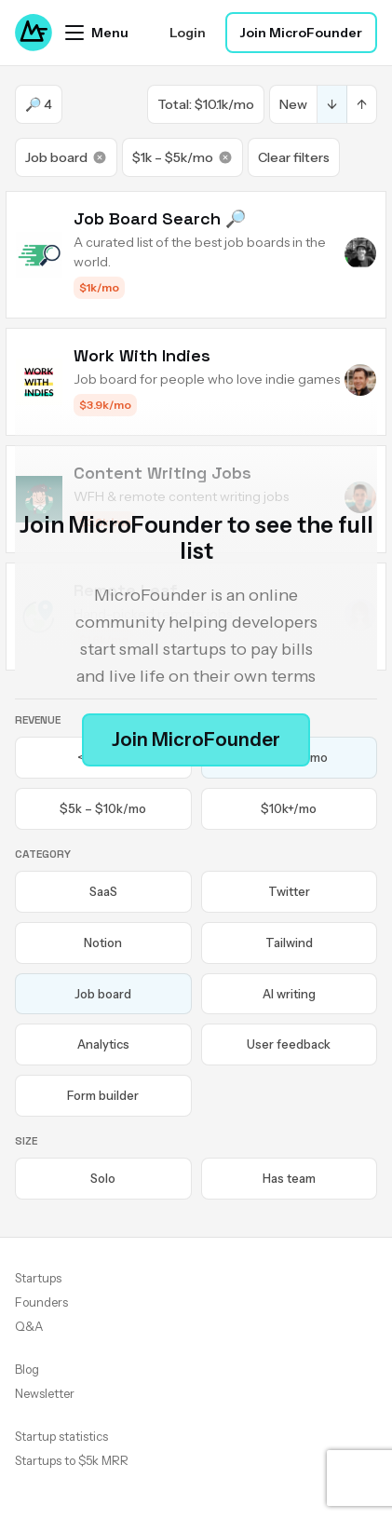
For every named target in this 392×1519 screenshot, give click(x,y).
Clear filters (294, 157)
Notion (103, 942)
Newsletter (44, 1393)
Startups (38, 1277)
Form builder (103, 1095)
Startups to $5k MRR (71, 1460)
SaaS (103, 891)
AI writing (289, 993)
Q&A (29, 1326)
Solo (102, 1178)
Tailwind (289, 942)
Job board (66, 157)
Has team (289, 1178)
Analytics (103, 1044)
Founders (41, 1302)
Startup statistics (61, 1436)
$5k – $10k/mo (103, 808)
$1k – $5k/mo (182, 157)
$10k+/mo (289, 808)
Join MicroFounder (301, 32)
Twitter (289, 891)
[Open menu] (97, 32)
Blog (27, 1369)
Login (187, 32)
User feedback (289, 1044)
